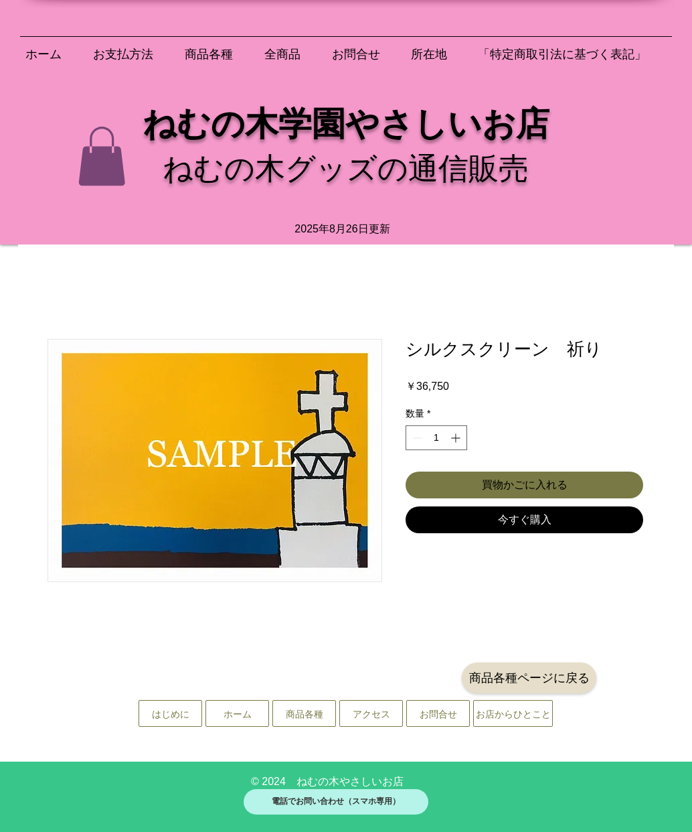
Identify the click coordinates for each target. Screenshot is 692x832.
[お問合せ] (438, 713)
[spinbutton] (436, 437)
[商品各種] (304, 713)
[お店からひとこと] (513, 713)
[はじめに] (170, 713)
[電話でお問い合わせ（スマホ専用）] (336, 802)
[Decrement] (416, 437)
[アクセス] (371, 713)
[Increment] (456, 437)
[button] (101, 156)
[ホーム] (237, 713)
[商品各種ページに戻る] (529, 678)
